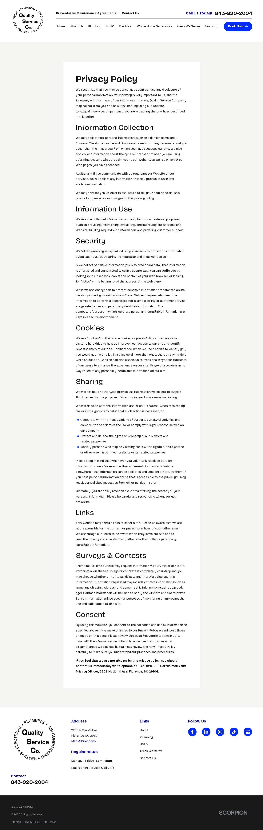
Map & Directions (83, 741)
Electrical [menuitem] (125, 26)
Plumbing (146, 737)
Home (144, 730)
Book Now (238, 26)
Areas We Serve (151, 751)
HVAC (144, 744)
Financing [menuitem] (211, 26)
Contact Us (130, 13)
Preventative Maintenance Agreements (86, 13)
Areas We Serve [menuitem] (188, 26)
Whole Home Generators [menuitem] (154, 26)
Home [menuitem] (61, 26)
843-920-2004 (233, 13)
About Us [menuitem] (76, 26)
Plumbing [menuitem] (95, 26)
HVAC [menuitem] (110, 26)
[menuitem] (16, 822)
